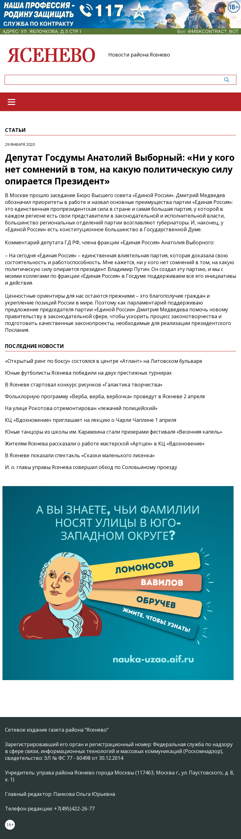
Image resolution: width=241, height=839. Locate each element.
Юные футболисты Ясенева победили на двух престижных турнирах (88, 372)
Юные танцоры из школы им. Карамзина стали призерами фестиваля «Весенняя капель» (113, 431)
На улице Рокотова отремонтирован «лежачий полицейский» (81, 408)
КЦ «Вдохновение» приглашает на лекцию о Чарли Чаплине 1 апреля (90, 420)
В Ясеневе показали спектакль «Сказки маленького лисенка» (80, 455)
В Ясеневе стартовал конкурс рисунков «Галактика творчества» (84, 384)
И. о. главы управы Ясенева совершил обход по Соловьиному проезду (91, 467)
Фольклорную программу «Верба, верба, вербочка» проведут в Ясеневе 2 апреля (105, 396)
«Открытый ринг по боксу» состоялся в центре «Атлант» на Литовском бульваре (103, 361)
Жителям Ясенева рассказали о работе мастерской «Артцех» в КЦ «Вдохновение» (105, 443)
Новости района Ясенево (139, 54)
